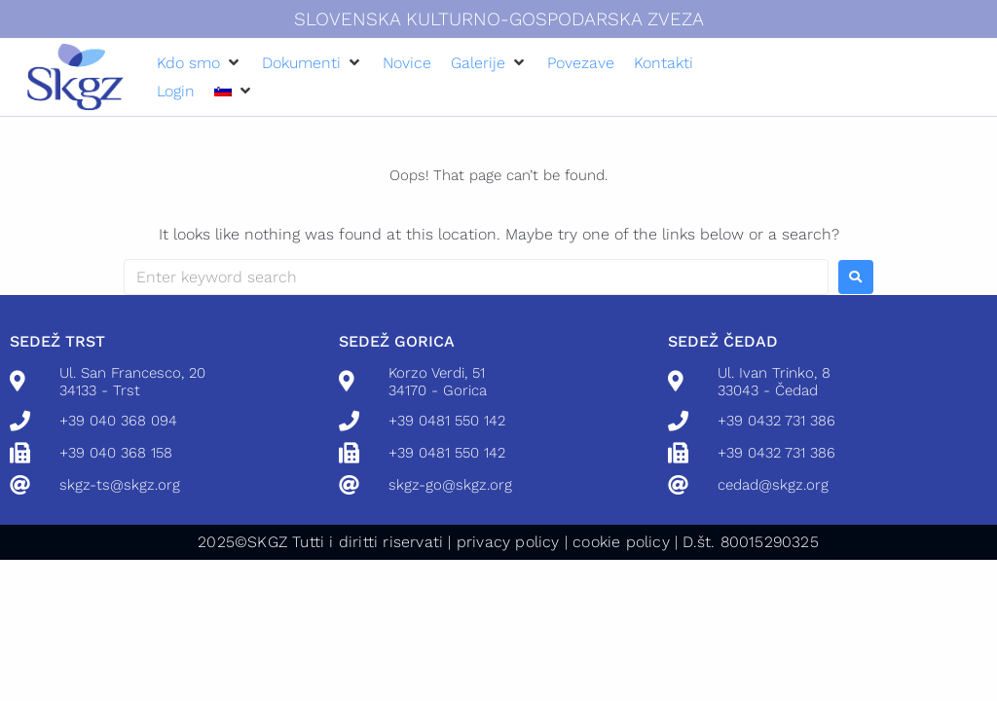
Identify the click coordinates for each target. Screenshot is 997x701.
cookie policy (621, 542)
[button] (199, 63)
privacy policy (508, 542)
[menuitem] (223, 91)
